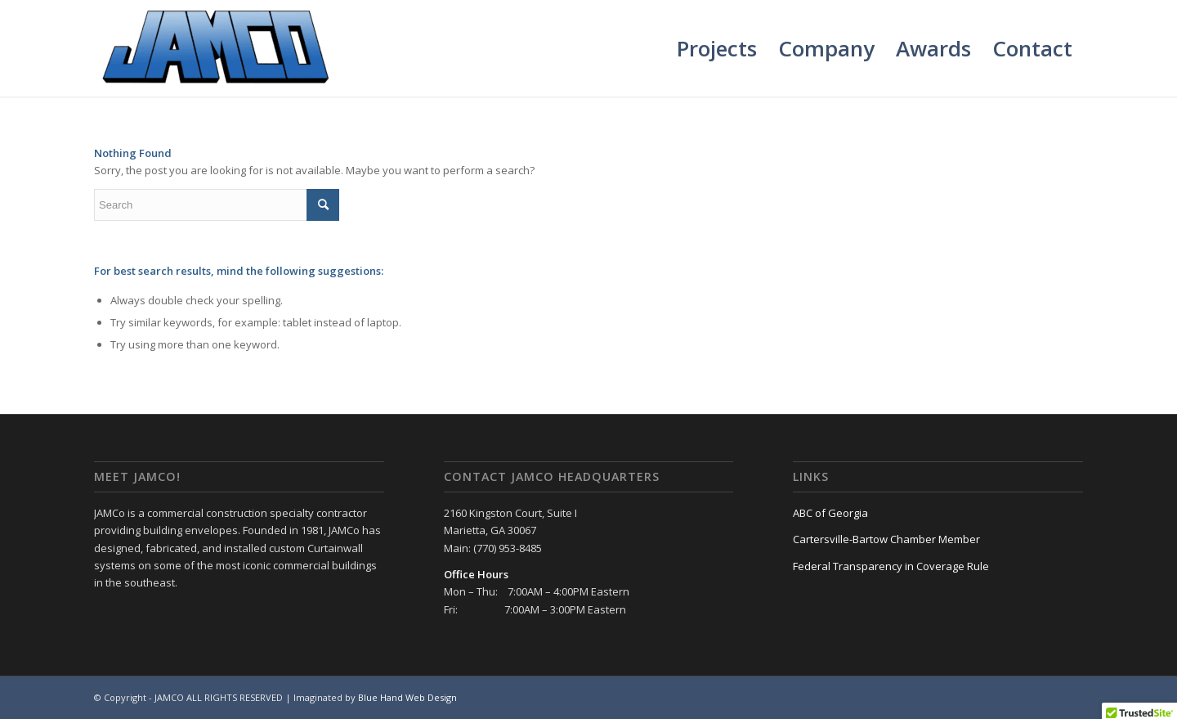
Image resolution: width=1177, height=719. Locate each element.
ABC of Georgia (830, 513)
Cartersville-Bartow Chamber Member (886, 539)
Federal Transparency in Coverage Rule (891, 566)
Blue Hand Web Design (407, 697)
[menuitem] (717, 48)
